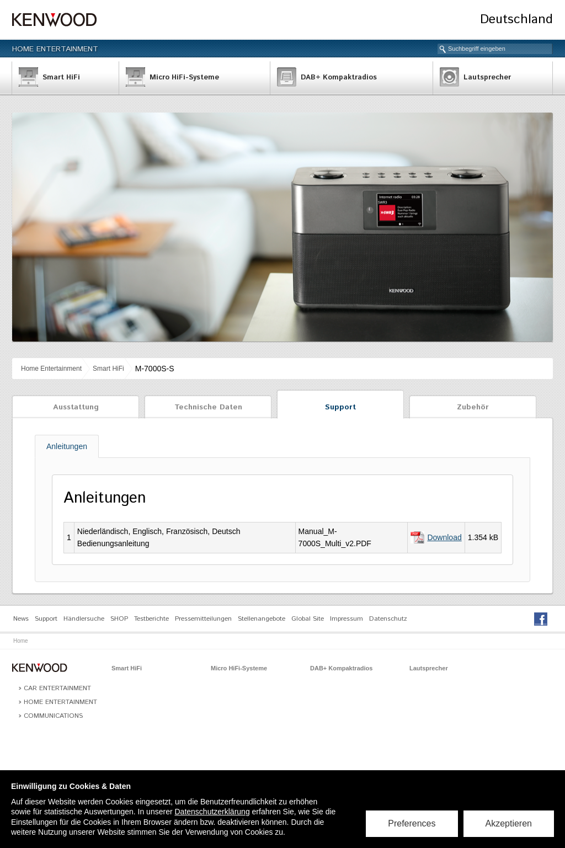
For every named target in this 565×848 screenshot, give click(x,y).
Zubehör (473, 407)
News (21, 618)
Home (20, 641)
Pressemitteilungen (203, 618)
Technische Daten (208, 407)
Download (444, 537)
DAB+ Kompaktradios (341, 668)
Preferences (411, 823)
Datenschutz (388, 618)
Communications (53, 716)
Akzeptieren (509, 823)
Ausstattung (76, 407)
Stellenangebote (261, 618)
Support (340, 407)
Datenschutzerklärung (211, 811)
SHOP (119, 618)
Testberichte (151, 618)
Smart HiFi (108, 368)
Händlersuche (83, 618)
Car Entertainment (57, 688)
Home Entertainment (55, 49)
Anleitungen (66, 446)
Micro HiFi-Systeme (239, 668)
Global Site (307, 618)
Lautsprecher (428, 668)
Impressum (346, 618)
